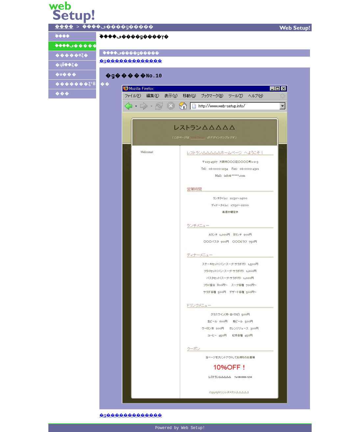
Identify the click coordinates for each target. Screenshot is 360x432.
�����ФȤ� (71, 55)
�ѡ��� (65, 74)
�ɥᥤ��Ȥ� (68, 65)
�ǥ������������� (136, 61)
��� (62, 93)
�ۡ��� (66, 27)
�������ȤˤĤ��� (75, 84)
